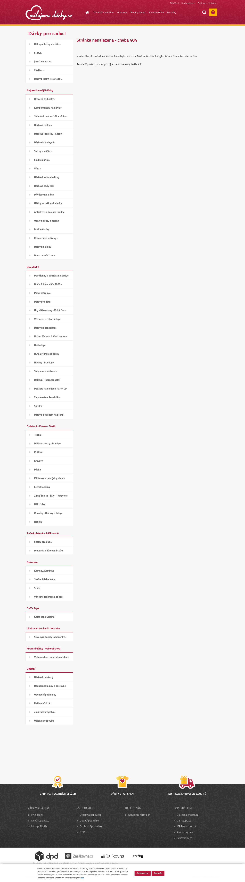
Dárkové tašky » (43, 125)
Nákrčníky (39, 504)
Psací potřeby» (42, 293)
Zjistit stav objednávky (207, 3)
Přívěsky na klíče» (44, 195)
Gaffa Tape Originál (44, 617)
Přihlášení (174, 3)
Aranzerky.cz (184, 832)
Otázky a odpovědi (44, 721)
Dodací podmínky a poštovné (50, 686)
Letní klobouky (42, 487)
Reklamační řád (42, 703)
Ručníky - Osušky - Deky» (48, 513)
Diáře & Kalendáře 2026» (48, 284)
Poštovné (122, 12)
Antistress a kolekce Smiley (49, 212)
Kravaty (38, 461)
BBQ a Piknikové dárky (46, 354)
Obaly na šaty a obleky (46, 221)
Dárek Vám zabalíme (104, 12)
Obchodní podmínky (45, 695)
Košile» (38, 452)
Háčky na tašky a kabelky (48, 203)
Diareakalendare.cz (187, 815)
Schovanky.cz (184, 838)
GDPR (83, 832)
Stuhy (37, 588)
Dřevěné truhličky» (44, 99)
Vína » (37, 168)
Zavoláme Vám (156, 12)
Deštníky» (40, 345)
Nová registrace (188, 3)
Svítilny (38, 406)
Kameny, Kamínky (44, 571)
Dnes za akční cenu (44, 255)
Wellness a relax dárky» (47, 319)
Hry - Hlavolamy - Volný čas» (50, 310)
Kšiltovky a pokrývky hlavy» (49, 478)
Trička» (38, 435)
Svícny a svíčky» (43, 151)
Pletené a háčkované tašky (48, 550)
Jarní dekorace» (42, 61)
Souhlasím (158, 873)
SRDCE (38, 53)
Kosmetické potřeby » (46, 238)
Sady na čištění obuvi (45, 371)
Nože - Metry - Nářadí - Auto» (50, 336)
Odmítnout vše (142, 873)
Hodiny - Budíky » (44, 362)
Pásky (37, 470)
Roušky (38, 522)
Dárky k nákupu (42, 247)
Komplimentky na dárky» (48, 108)
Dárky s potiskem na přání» (49, 415)
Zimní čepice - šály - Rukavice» (51, 496)
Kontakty (171, 12)
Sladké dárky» (42, 160)
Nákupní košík (39, 826)
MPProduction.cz (186, 826)
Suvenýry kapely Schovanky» (50, 637)
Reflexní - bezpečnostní (47, 380)
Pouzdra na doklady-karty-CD (50, 389)
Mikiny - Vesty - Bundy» (47, 443)
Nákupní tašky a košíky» (47, 44)
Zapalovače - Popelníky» (47, 397)
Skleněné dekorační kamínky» (50, 116)
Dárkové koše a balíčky (46, 177)
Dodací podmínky (89, 820)
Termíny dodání (137, 12)
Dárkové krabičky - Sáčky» (48, 134)
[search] (204, 12)
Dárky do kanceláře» (45, 328)
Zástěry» (39, 70)
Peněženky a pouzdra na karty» (51, 276)
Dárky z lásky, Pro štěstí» (48, 79)
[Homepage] (85, 12)
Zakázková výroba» (44, 712)
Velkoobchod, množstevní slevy (51, 657)
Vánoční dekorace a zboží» (48, 597)
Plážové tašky (41, 229)
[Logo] (49, 12)
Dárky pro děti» (42, 302)
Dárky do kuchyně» (44, 142)
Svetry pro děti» (43, 542)
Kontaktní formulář (139, 815)
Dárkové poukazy (43, 677)
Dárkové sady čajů (44, 186)
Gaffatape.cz (184, 820)
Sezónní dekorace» (44, 579)
